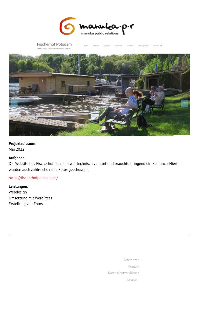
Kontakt (133, 266)
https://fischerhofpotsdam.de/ (33, 177)
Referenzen (131, 260)
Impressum (131, 279)
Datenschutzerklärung (123, 273)
